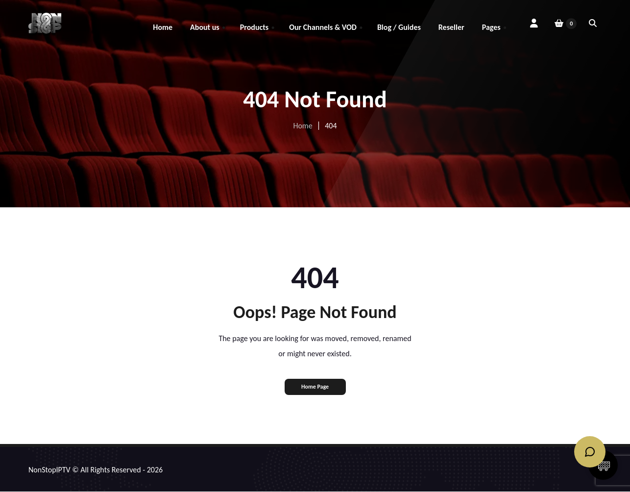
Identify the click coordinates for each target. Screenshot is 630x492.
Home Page (315, 386)
